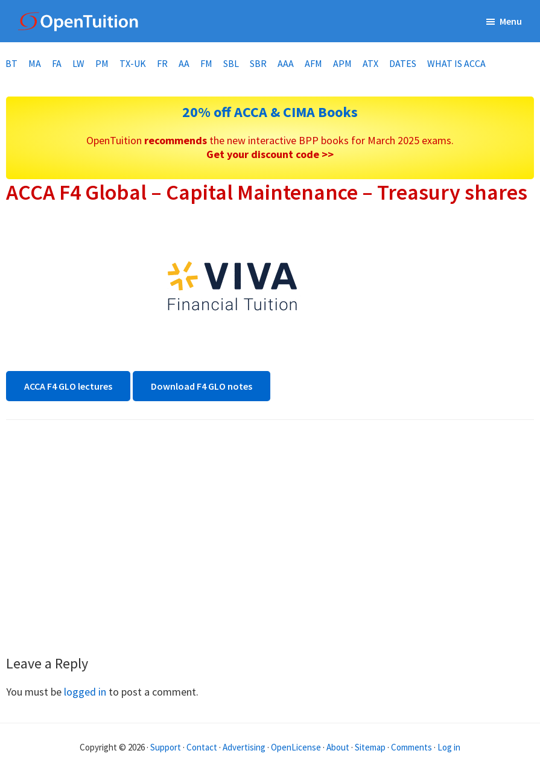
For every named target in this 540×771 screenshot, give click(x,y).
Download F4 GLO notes (201, 386)
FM (206, 63)
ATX (370, 63)
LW (78, 63)
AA (184, 63)
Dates (402, 63)
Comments (412, 747)
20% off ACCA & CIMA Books (270, 112)
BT (11, 63)
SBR (258, 63)
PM (102, 63)
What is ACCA (456, 63)
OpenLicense (297, 747)
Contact (201, 747)
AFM (313, 63)
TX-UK (132, 63)
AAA (286, 63)
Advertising (244, 747)
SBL (231, 63)
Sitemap (370, 747)
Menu (511, 21)
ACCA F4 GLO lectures (68, 386)
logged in (85, 692)
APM (342, 63)
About (337, 747)
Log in (448, 747)
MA (34, 63)
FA (57, 63)
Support (165, 747)
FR (162, 63)
